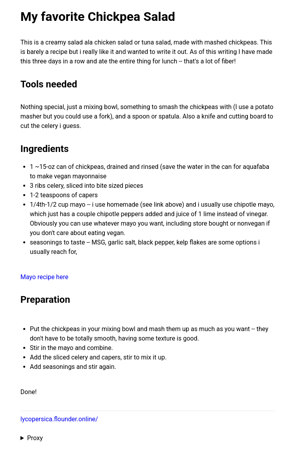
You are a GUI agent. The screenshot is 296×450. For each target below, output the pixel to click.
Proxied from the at (148, 438)
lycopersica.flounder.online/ (59, 419)
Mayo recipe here (44, 277)
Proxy (35, 438)
